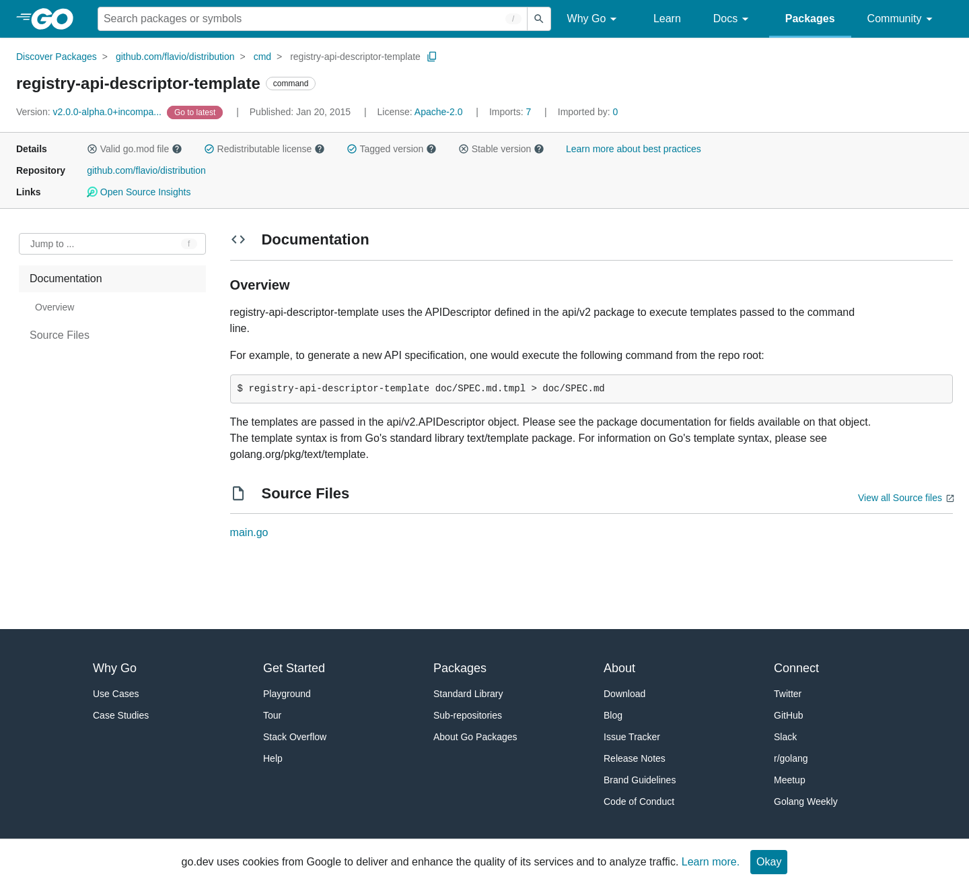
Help (273, 758)
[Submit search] (539, 19)
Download (624, 693)
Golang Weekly (806, 801)
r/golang (791, 758)
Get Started (294, 668)
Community (902, 19)
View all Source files (900, 497)
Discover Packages (56, 56)
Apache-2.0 (439, 111)
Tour (272, 715)
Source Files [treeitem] (59, 335)
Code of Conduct (639, 801)
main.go (249, 532)
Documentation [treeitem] (66, 278)
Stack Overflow (294, 736)
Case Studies (121, 715)
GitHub (788, 715)
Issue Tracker (632, 736)
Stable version (501, 148)
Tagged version (392, 148)
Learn (667, 18)
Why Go (594, 19)
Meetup (789, 780)
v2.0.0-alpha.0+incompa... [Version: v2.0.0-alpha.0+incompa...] (90, 111)
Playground (287, 693)
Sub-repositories (467, 715)
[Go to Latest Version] (196, 111)
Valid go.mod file (134, 148)
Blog (613, 715)
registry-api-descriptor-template (355, 56)
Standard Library (468, 693)
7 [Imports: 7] (511, 111)
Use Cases (116, 693)
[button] (92, 148)
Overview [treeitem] (54, 307)
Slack (785, 736)
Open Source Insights (138, 192)
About (619, 668)
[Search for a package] (313, 19)
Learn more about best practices (633, 148)
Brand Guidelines (640, 780)
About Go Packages (475, 736)
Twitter (787, 693)
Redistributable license (264, 148)
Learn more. (711, 861)
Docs (733, 19)
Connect (796, 668)
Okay (768, 861)
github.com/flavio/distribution (175, 56)
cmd (262, 56)
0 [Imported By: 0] (588, 111)
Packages (810, 18)
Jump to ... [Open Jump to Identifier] (52, 243)
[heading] (57, 19)
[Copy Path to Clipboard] (432, 57)
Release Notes (635, 758)
